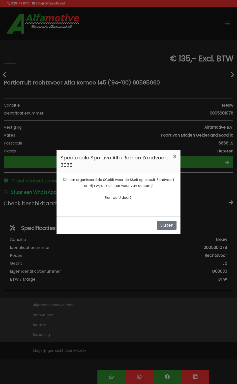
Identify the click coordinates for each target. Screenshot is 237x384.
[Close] (174, 157)
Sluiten (166, 225)
